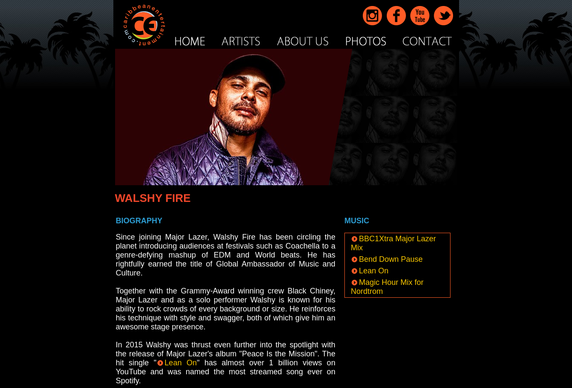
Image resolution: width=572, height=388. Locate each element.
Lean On (177, 362)
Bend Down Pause (387, 259)
